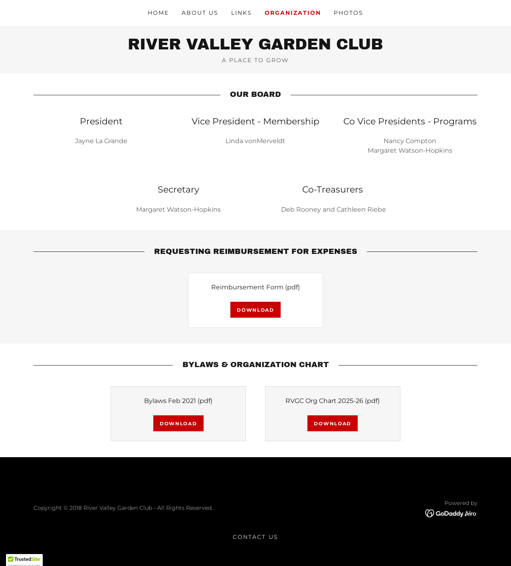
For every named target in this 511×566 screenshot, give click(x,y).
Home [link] (158, 12)
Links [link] (241, 12)
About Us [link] (200, 12)
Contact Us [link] (255, 536)
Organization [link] (293, 12)
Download (255, 310)
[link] (255, 47)
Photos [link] (348, 12)
